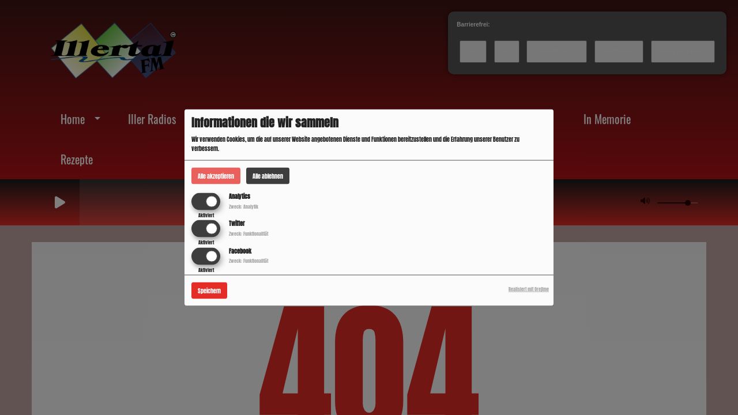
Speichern (209, 290)
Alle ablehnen (268, 176)
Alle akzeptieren (216, 176)
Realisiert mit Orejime (529, 288)
